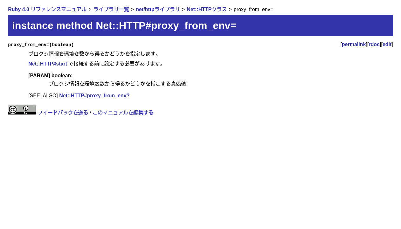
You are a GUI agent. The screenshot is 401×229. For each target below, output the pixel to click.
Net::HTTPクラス (207, 9)
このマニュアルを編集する (123, 112)
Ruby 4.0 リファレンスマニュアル (47, 9)
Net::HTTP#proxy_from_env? (94, 95)
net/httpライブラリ (158, 9)
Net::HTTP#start (47, 63)
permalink (354, 44)
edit (387, 44)
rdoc (374, 44)
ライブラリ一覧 (111, 9)
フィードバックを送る (63, 112)
